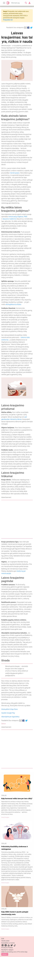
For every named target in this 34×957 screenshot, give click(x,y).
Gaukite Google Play (8, 713)
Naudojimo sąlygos (7, 950)
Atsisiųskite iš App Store (9, 709)
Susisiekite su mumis (8, 943)
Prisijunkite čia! (8, 20)
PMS (25, 216)
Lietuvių (4, 954)
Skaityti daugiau (5, 817)
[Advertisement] (17, 519)
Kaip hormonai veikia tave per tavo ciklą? (16, 798)
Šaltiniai (3, 723)
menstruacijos (14, 173)
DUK (2, 938)
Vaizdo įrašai (5, 941)
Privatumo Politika (7, 947)
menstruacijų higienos (15, 216)
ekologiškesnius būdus (13, 304)
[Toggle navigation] (4, 3)
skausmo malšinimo (9, 219)
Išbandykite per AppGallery (10, 717)
